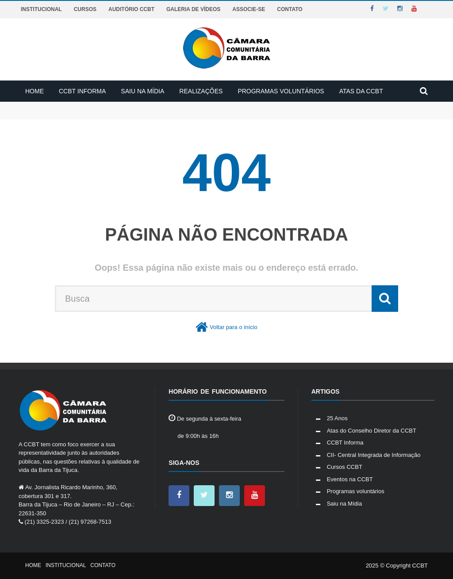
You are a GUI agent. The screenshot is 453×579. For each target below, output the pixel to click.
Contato (289, 9)
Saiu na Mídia (142, 91)
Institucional (41, 9)
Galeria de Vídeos (193, 9)
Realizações (201, 91)
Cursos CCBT (344, 467)
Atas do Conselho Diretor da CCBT (371, 430)
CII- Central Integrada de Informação (374, 455)
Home (34, 91)
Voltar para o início (233, 327)
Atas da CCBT (361, 91)
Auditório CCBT (131, 9)
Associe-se (248, 9)
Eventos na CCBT (350, 479)
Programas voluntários (281, 91)
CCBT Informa (82, 91)
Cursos (85, 9)
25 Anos (337, 418)
